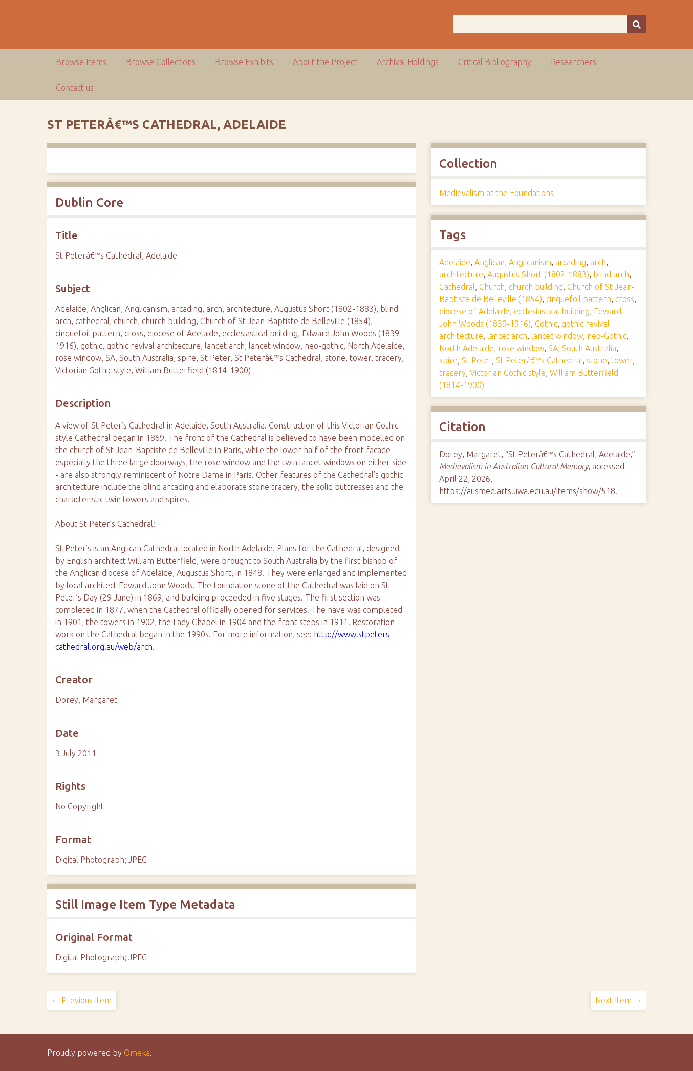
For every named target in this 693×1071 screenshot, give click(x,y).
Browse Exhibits (244, 62)
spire (448, 360)
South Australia (589, 348)
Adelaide (454, 262)
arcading (570, 262)
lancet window (557, 335)
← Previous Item (81, 1000)
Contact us (75, 87)
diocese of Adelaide (474, 311)
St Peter (477, 360)
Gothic (546, 323)
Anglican (489, 262)
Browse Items (81, 62)
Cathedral (457, 286)
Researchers (573, 62)
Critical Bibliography (494, 62)
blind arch (611, 274)
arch (598, 262)
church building (536, 286)
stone (597, 360)
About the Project (325, 62)
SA (553, 348)
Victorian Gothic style (508, 372)
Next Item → (618, 1000)
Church (492, 286)
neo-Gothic (606, 335)
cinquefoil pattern (578, 299)
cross (624, 299)
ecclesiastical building (552, 311)
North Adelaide (466, 348)
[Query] (549, 24)
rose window (521, 348)
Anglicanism (530, 262)
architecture (461, 274)
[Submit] (636, 24)
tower (622, 360)
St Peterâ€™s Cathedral (539, 360)
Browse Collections (161, 62)
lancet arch (507, 335)
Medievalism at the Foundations (496, 193)
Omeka (137, 1052)
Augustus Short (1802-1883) (538, 274)
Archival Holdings (408, 62)
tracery (452, 372)
